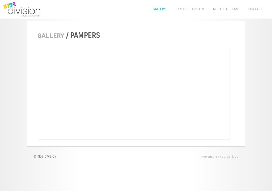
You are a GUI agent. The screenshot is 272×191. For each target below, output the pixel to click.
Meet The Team (226, 9)
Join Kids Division (189, 9)
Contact (255, 9)
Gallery (159, 9)
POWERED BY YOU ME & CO (220, 156)
